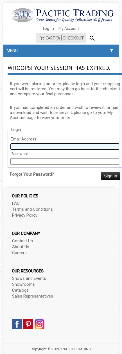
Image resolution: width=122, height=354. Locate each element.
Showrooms (23, 284)
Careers (19, 252)
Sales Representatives (32, 296)
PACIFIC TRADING (76, 349)
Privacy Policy (24, 215)
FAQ (16, 203)
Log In (48, 28)
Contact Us (22, 240)
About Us (20, 246)
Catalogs (20, 290)
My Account (68, 28)
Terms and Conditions (32, 209)
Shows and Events (29, 278)
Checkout (73, 38)
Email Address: (24, 139)
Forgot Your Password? (32, 174)
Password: (20, 153)
